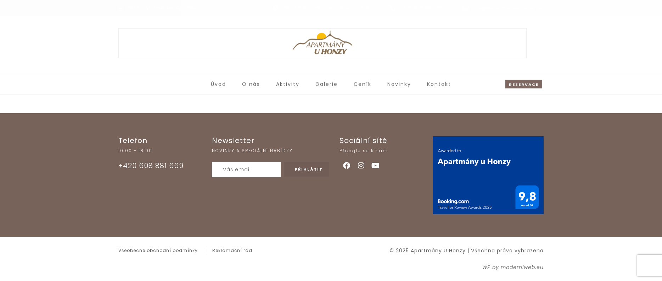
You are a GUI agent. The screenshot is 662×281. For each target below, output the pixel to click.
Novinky (399, 82)
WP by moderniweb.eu (513, 267)
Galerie (326, 82)
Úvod (218, 82)
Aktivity (287, 82)
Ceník (362, 82)
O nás (251, 82)
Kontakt (439, 82)
